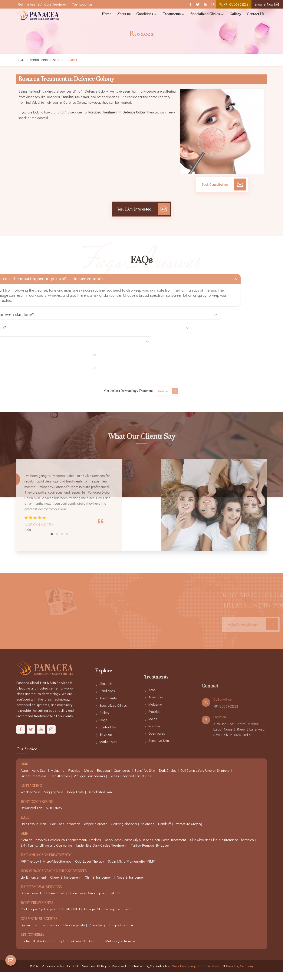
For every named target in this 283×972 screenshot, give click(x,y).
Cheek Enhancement (65, 877)
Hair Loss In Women (65, 823)
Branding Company (239, 966)
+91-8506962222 (233, 4)
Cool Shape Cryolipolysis (38, 909)
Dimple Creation (121, 925)
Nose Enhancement (131, 877)
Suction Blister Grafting (38, 941)
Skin (56, 60)
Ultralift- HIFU (69, 909)
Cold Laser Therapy (89, 861)
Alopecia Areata (95, 823)
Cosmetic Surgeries (39, 919)
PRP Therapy (30, 861)
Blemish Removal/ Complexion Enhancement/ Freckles (61, 839)
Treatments (174, 14)
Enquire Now (267, 4)
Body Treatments (37, 903)
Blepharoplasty (74, 925)
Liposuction (29, 925)
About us (124, 14)
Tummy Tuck (50, 925)
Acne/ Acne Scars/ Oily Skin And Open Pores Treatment (145, 839)
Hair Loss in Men (33, 823)
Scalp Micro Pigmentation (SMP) (131, 861)
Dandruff (164, 823)
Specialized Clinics (207, 14)
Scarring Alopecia (124, 823)
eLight (116, 893)
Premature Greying (188, 823)
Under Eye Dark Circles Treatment (101, 845)
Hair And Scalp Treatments (46, 855)
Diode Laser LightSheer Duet (43, 893)
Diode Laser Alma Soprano (88, 893)
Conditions (146, 14)
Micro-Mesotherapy (57, 861)
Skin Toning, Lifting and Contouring (46, 845)
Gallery (235, 14)
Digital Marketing (210, 966)
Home (106, 14)
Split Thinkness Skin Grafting (80, 941)
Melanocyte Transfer (120, 941)
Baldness (147, 823)
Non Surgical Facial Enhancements (54, 871)
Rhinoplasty (97, 925)
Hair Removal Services (41, 887)
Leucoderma (32, 935)
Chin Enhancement (99, 877)
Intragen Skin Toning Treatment (107, 909)
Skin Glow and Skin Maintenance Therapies (222, 839)
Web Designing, (184, 966)
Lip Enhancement (33, 877)
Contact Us (255, 14)
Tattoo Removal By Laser (150, 845)
